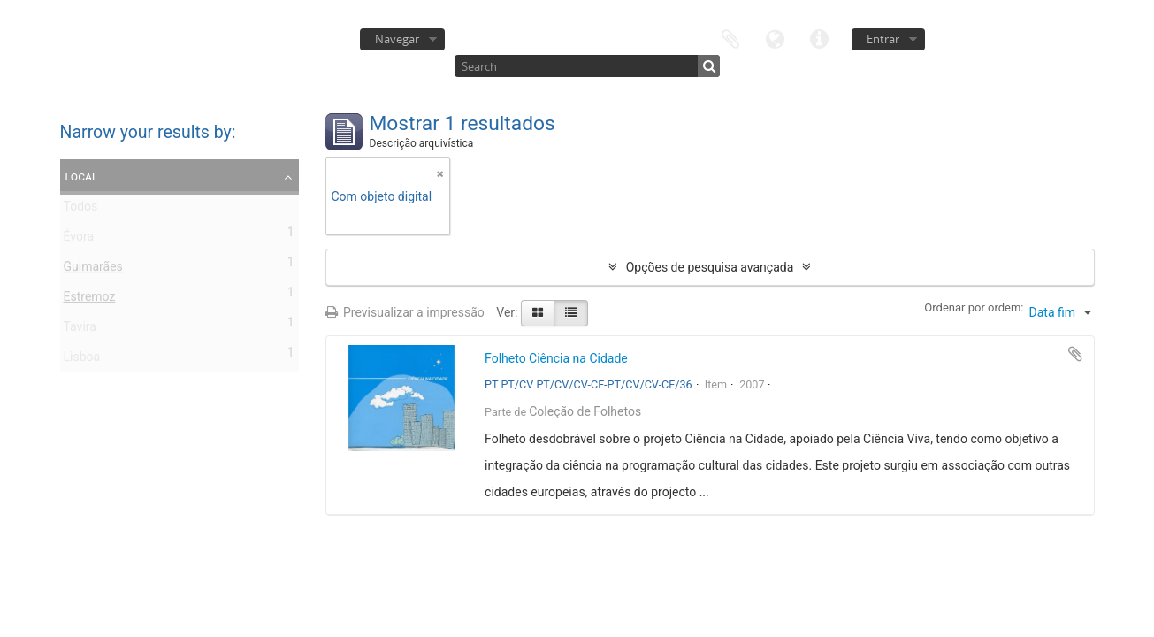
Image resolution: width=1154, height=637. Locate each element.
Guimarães (93, 270)
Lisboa (82, 360)
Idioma (775, 37)
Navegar (397, 39)
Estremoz (90, 300)
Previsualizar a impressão (405, 312)
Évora (79, 240)
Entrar (883, 39)
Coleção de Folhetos (585, 411)
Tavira (80, 330)
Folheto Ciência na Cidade (556, 358)
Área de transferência (730, 37)
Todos (81, 210)
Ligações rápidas (819, 37)
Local (81, 176)
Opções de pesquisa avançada (710, 267)
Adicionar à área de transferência (1075, 354)
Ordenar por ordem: (973, 307)
